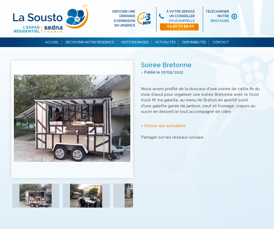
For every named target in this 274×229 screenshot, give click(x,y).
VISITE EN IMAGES (135, 42)
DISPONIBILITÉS (194, 42)
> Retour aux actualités (163, 125)
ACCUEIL (52, 42)
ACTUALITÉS (165, 42)
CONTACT (221, 42)
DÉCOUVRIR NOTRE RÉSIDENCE (90, 42)
